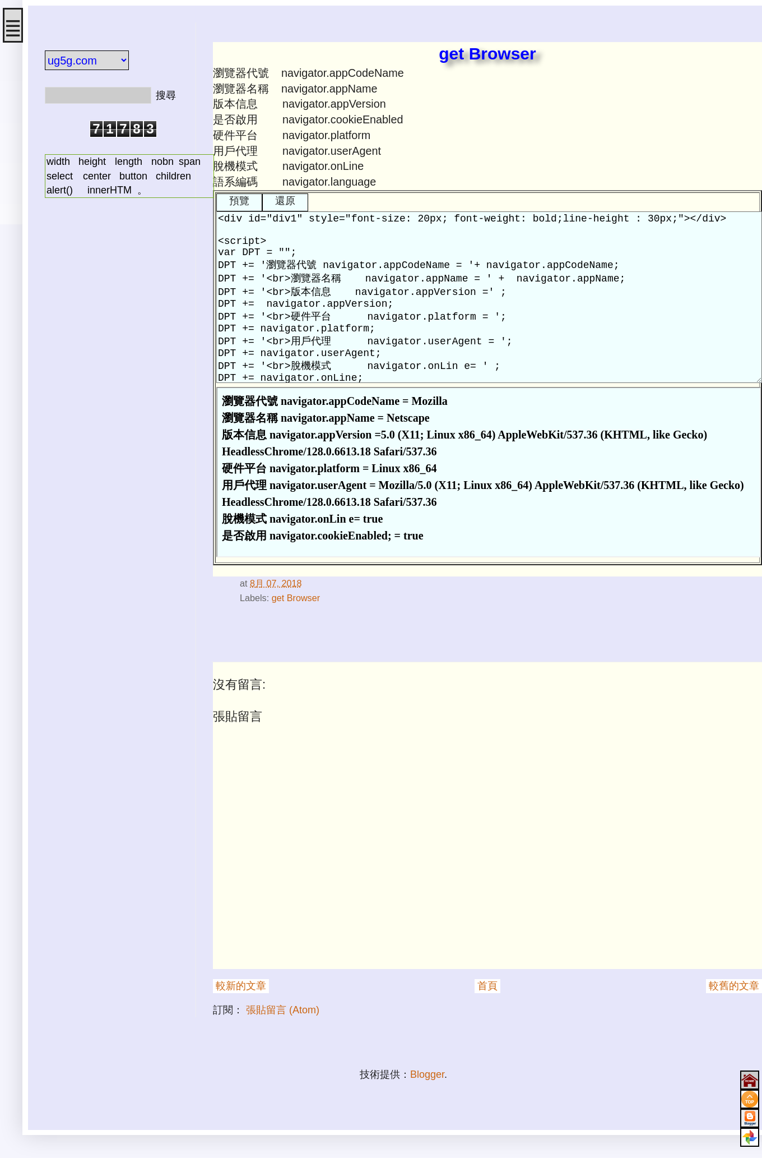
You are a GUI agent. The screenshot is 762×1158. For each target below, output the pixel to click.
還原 (285, 200)
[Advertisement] (112, 383)
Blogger (427, 1074)
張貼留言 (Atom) (282, 1010)
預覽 (239, 200)
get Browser (296, 598)
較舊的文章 (734, 985)
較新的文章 (241, 985)
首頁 (487, 985)
